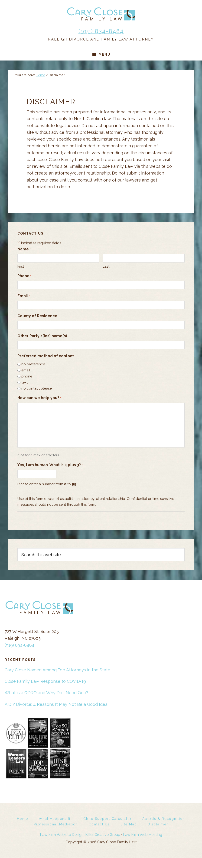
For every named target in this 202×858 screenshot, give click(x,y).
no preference (33, 364)
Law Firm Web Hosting (142, 834)
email (25, 370)
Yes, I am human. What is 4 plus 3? (50, 465)
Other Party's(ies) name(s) (42, 336)
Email (23, 296)
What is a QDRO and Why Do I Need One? (46, 692)
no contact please (36, 388)
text (24, 382)
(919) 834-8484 (101, 31)
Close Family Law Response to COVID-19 (45, 681)
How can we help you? (39, 398)
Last (106, 266)
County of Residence (37, 316)
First (20, 266)
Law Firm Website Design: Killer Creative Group (80, 834)
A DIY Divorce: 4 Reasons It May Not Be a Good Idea (56, 704)
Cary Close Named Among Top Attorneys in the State (57, 669)
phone (26, 376)
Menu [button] (105, 54)
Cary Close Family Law (101, 14)
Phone (24, 276)
